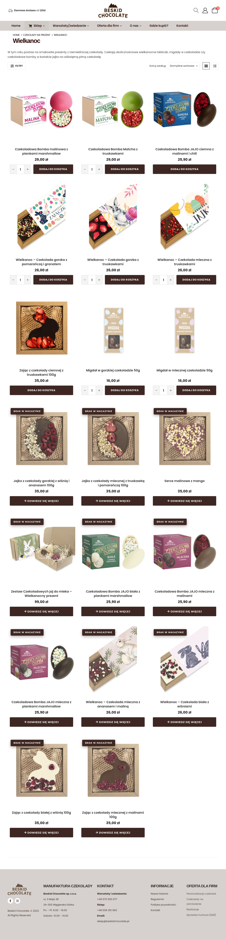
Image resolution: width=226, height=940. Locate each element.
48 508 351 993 (108, 907)
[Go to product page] (41, 107)
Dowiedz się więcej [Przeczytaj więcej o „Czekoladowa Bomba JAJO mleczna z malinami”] (186, 609)
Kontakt (182, 26)
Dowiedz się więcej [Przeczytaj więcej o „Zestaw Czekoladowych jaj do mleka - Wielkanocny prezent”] (43, 609)
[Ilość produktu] (20, 169)
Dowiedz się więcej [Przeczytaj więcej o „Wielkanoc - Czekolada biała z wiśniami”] (186, 720)
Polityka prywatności (163, 902)
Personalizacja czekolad (201, 891)
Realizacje (192, 907)
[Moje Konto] (205, 10)
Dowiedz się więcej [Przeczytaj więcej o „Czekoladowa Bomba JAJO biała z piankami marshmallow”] (114, 609)
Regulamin (157, 896)
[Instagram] (17, 898)
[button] (196, 10)
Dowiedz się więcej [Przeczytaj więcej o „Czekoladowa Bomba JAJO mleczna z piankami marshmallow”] (43, 720)
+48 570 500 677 (107, 896)
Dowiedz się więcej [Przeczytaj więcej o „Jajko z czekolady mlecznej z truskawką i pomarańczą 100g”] (114, 499)
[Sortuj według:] (183, 66)
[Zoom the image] (19, 883)
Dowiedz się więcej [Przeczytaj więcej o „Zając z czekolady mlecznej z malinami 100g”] (114, 830)
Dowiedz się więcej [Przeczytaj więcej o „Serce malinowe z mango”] (186, 499)
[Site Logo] (113, 10)
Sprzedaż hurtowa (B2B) (201, 912)
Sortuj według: (157, 66)
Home (16, 26)
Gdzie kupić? (159, 26)
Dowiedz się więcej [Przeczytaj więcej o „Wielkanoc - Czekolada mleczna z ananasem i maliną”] (114, 720)
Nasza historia (159, 891)
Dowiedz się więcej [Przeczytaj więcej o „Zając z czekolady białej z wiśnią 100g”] (43, 830)
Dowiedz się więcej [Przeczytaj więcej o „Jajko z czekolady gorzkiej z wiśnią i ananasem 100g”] (43, 499)
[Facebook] (10, 898)
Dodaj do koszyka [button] (53, 169)
